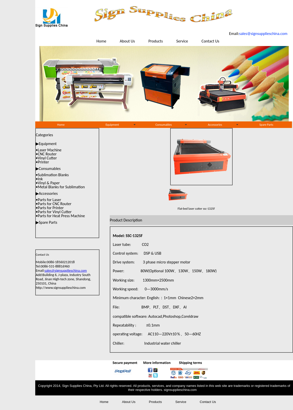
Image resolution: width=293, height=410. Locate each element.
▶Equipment (46, 143)
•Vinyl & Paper (48, 182)
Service (182, 41)
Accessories (215, 124)
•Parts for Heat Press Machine (60, 215)
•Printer (42, 162)
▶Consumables (48, 168)
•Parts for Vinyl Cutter (53, 211)
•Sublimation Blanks (52, 174)
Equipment (112, 124)
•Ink (39, 178)
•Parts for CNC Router (53, 203)
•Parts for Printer (50, 207)
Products (155, 41)
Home (101, 41)
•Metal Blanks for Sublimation (60, 187)
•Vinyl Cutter (46, 158)
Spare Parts (266, 124)
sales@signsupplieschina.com (66, 270)
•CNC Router (46, 154)
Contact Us (210, 41)
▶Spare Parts (46, 222)
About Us (127, 41)
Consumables (163, 124)
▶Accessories (47, 193)
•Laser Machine (48, 150)
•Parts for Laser (48, 199)
